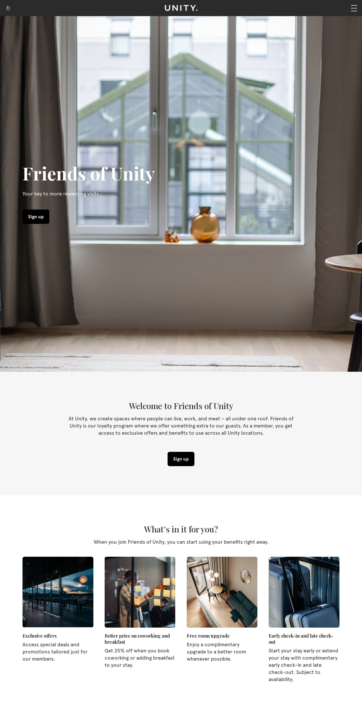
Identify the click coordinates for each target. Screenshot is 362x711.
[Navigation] (354, 8)
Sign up (36, 217)
